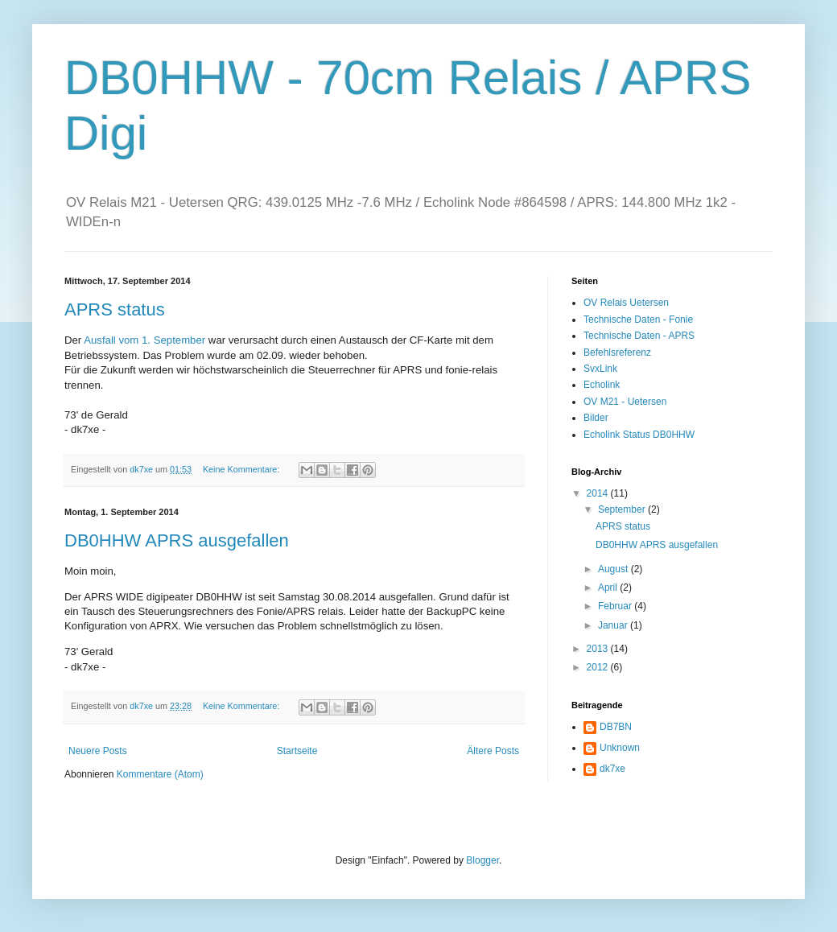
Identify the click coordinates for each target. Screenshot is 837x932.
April (609, 587)
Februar (616, 606)
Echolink (601, 384)
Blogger (482, 860)
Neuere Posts (97, 751)
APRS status (114, 309)
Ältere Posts (493, 751)
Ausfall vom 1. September (144, 340)
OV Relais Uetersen (626, 302)
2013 (599, 648)
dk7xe (612, 768)
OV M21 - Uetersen (624, 401)
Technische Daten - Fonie (638, 319)
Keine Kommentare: (242, 469)
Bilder (595, 417)
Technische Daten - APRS (639, 335)
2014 (599, 493)
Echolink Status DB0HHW (639, 434)
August (614, 569)
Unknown (620, 747)
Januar (614, 625)
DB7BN (616, 726)
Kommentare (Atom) (160, 774)
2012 (599, 667)
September (623, 509)
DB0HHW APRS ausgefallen (176, 540)
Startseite (297, 751)
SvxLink (600, 368)
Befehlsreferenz (617, 352)
